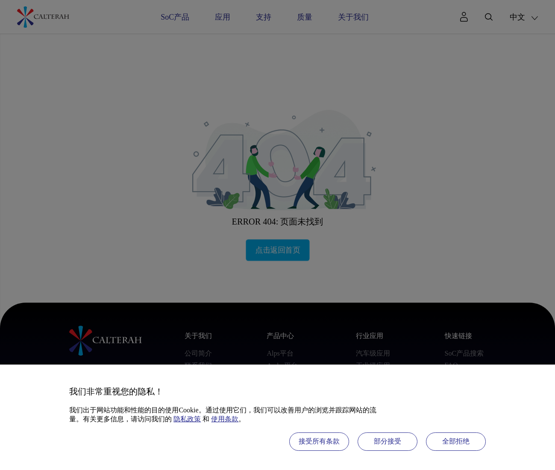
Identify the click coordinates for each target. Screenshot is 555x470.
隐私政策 (187, 419)
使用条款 (224, 419)
